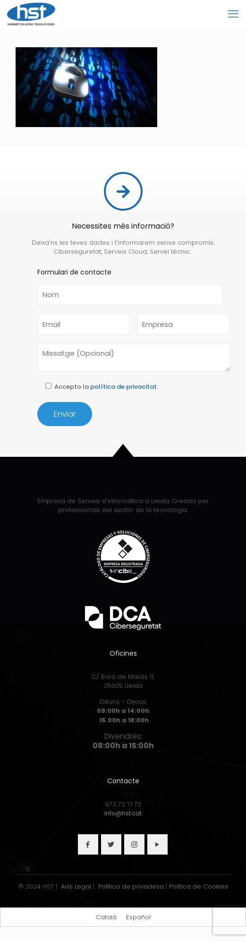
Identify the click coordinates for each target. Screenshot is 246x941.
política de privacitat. (124, 387)
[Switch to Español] (138, 917)
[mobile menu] (233, 14)
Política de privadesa (131, 886)
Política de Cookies (198, 886)
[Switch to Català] (106, 917)
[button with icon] (88, 844)
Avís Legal (76, 886)
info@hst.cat (123, 813)
